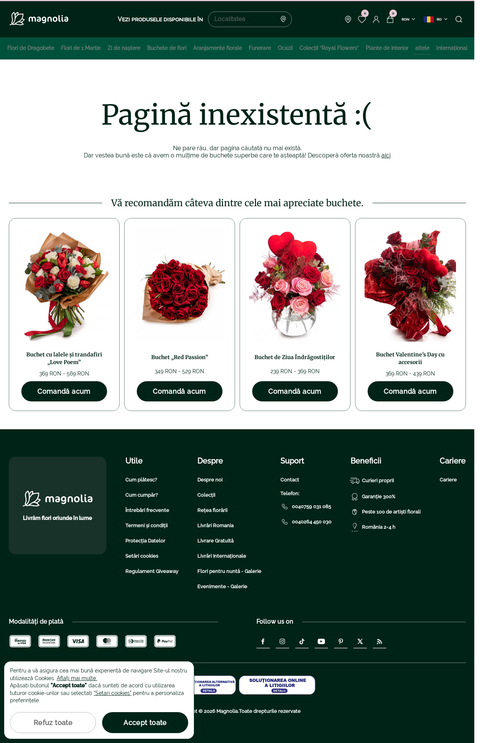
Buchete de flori (166, 48)
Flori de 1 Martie (81, 48)
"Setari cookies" (112, 693)
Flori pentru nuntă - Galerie (229, 571)
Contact (289, 480)
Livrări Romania (215, 525)
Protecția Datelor (145, 541)
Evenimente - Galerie (222, 586)
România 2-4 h (372, 527)
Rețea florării (212, 510)
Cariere (448, 480)
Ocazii (285, 48)
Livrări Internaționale (221, 556)
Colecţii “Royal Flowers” (329, 48)
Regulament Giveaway (151, 571)
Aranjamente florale (217, 48)
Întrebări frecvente (147, 510)
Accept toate (144, 723)
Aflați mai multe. (77, 678)
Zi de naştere (123, 48)
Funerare (260, 48)
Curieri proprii (372, 481)
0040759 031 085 (305, 507)
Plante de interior (387, 48)
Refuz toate (53, 723)
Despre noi (209, 480)
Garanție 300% (372, 497)
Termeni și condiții (146, 525)
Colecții (206, 495)
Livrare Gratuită (215, 541)
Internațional (451, 48)
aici (385, 155)
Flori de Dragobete (30, 48)
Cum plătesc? (141, 480)
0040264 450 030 (305, 522)
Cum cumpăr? (141, 495)
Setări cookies (141, 556)
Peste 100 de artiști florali (385, 512)
